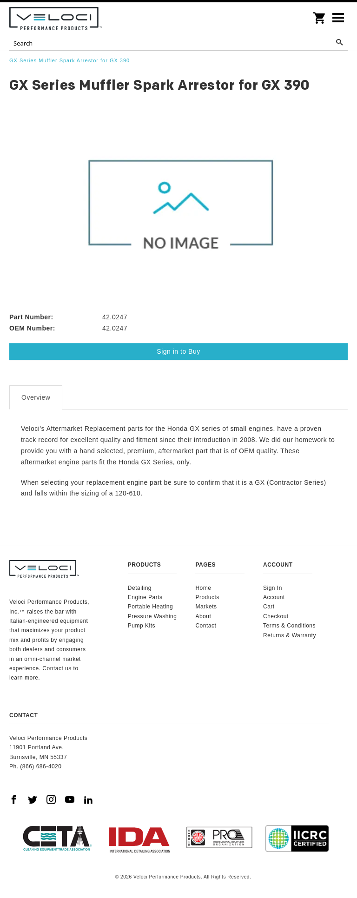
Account (274, 597)
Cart (269, 606)
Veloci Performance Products (55, 18)
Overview (35, 397)
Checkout (276, 616)
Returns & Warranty (289, 635)
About (203, 616)
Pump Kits (141, 625)
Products (207, 597)
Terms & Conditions (289, 625)
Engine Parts (145, 597)
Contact (205, 625)
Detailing (140, 588)
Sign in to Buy (178, 351)
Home (203, 588)
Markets (206, 606)
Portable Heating (150, 606)
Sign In (272, 588)
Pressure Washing (152, 616)
